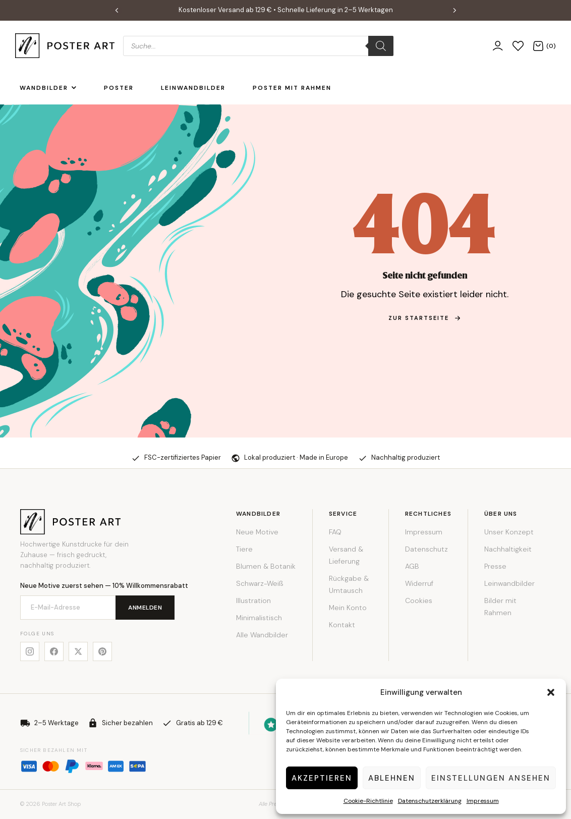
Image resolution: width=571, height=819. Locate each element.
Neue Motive (257, 531)
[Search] (380, 46)
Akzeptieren (322, 778)
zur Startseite (424, 317)
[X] (78, 651)
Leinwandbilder (509, 583)
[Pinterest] (102, 651)
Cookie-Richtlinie (368, 801)
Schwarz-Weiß (259, 583)
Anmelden (145, 608)
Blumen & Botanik (266, 566)
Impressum (483, 801)
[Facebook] (54, 651)
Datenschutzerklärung (430, 801)
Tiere (244, 549)
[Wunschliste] (518, 45)
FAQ (335, 531)
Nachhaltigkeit (508, 549)
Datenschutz (426, 549)
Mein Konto (348, 607)
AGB (412, 566)
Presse (495, 566)
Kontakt (342, 624)
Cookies (418, 600)
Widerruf (419, 583)
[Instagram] (29, 651)
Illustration (253, 600)
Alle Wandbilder (262, 634)
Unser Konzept (509, 531)
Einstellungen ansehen (490, 778)
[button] (551, 692)
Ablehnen (391, 778)
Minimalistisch (259, 617)
